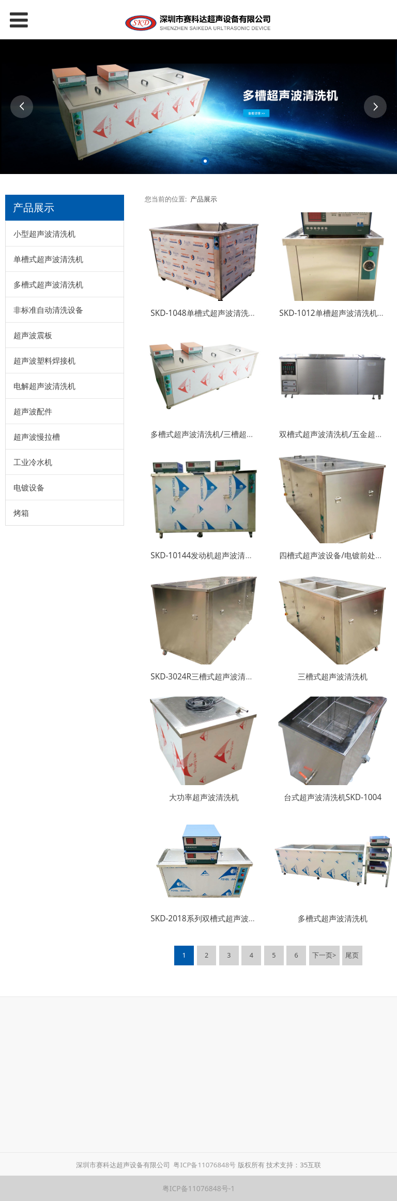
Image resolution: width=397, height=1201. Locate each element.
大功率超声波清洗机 (204, 797)
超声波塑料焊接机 (44, 360)
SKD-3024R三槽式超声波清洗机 (205, 676)
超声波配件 (32, 411)
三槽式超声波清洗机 (333, 676)
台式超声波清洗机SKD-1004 (332, 797)
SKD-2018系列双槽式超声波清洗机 (210, 918)
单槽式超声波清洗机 (48, 259)
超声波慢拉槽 (36, 436)
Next (375, 106)
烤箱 (21, 513)
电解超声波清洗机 (44, 386)
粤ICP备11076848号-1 (198, 1188)
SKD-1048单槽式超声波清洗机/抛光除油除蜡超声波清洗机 (251, 313)
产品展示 (203, 199)
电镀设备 (28, 487)
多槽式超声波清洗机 (48, 284)
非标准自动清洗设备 (48, 310)
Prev (21, 106)
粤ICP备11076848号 (205, 1164)
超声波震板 (32, 335)
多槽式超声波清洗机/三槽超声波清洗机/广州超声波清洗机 (250, 434)
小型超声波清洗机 (44, 233)
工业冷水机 (32, 462)
